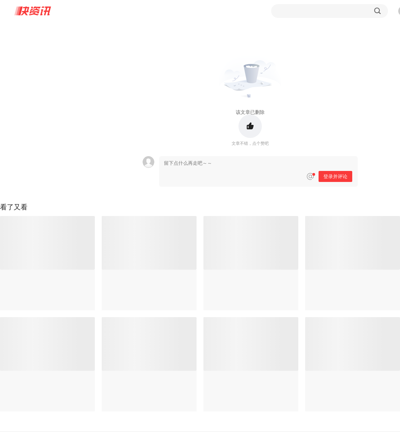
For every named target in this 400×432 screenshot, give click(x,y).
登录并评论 (335, 176)
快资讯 (33, 11)
